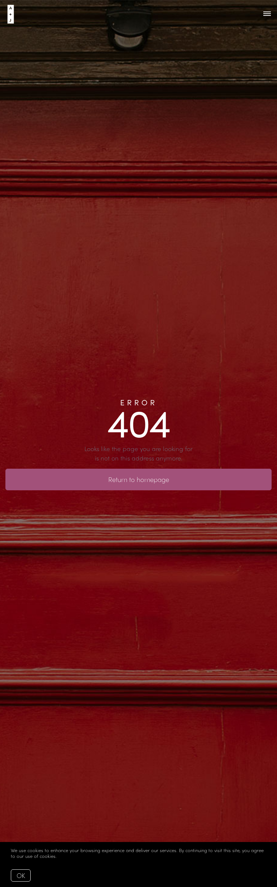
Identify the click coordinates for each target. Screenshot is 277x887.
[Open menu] (267, 14)
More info (68, 855)
